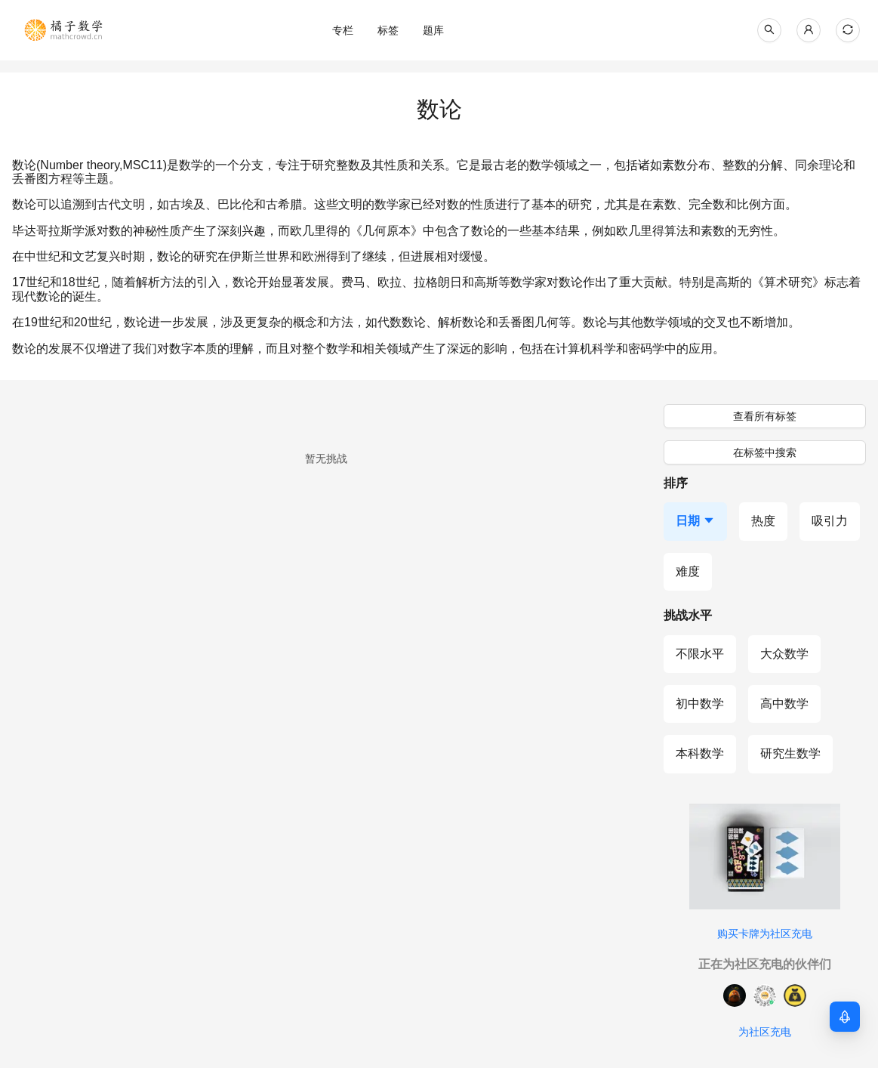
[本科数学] (700, 754)
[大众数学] (784, 654)
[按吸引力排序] (829, 521)
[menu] (433, 30)
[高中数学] (784, 704)
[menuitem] (342, 30)
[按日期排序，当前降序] (695, 521)
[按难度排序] (688, 572)
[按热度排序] (763, 521)
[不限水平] (700, 654)
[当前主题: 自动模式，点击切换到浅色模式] (848, 30)
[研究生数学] (790, 754)
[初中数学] (700, 704)
